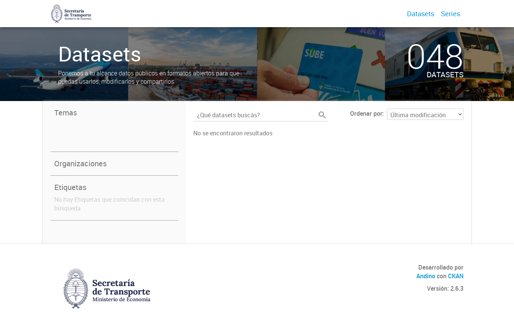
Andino (425, 276)
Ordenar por (366, 113)
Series (450, 13)
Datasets (420, 13)
